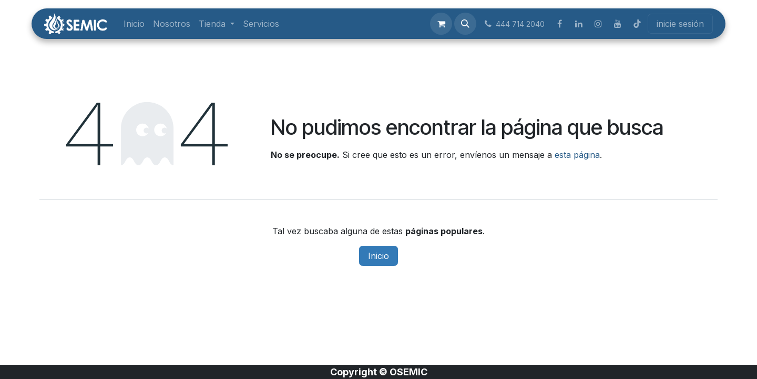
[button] (465, 24)
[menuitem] (134, 23)
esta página (577, 154)
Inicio (378, 256)
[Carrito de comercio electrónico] (441, 24)
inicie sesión (680, 23)
